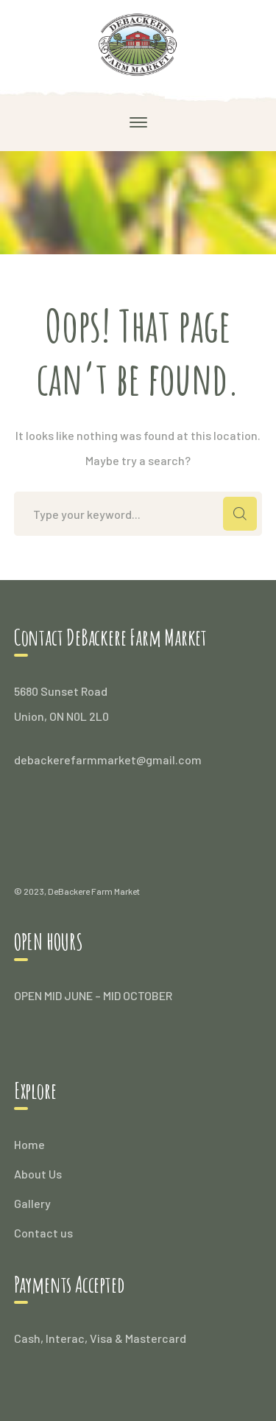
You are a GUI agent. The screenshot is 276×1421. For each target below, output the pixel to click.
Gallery (32, 1203)
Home (29, 1144)
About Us (38, 1174)
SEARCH (240, 514)
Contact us (43, 1233)
